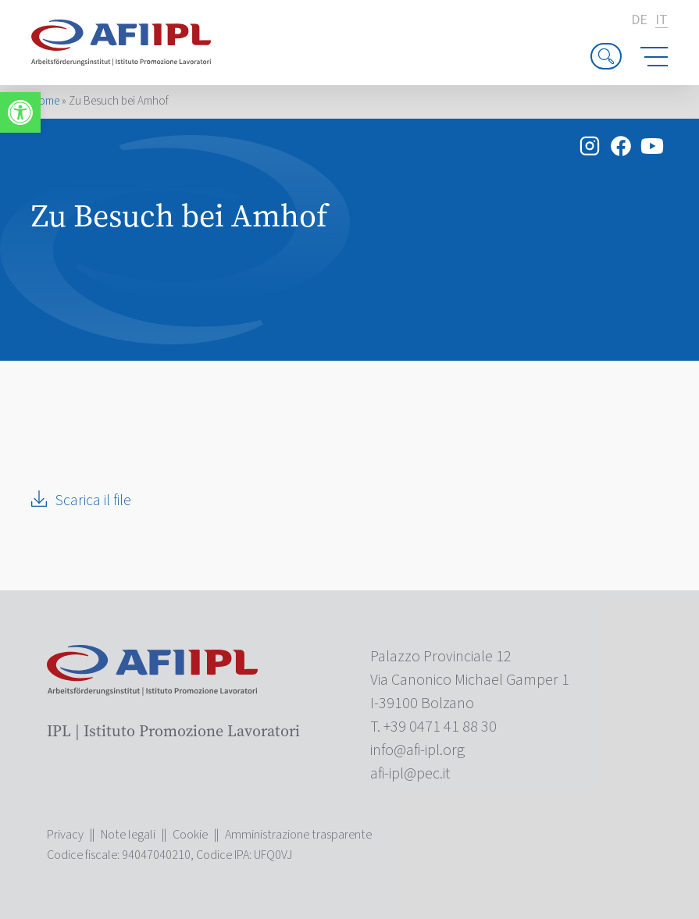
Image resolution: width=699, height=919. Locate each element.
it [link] (661, 20)
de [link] (639, 20)
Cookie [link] (190, 834)
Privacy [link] (65, 834)
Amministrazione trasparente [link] (298, 834)
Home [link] (45, 101)
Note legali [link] (128, 834)
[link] (20, 112)
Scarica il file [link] (93, 500)
